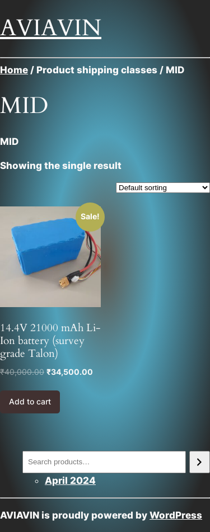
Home (14, 70)
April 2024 (70, 480)
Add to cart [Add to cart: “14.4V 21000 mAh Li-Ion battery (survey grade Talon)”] (30, 401)
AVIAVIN (50, 28)
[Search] (199, 462)
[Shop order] (163, 187)
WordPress (176, 515)
